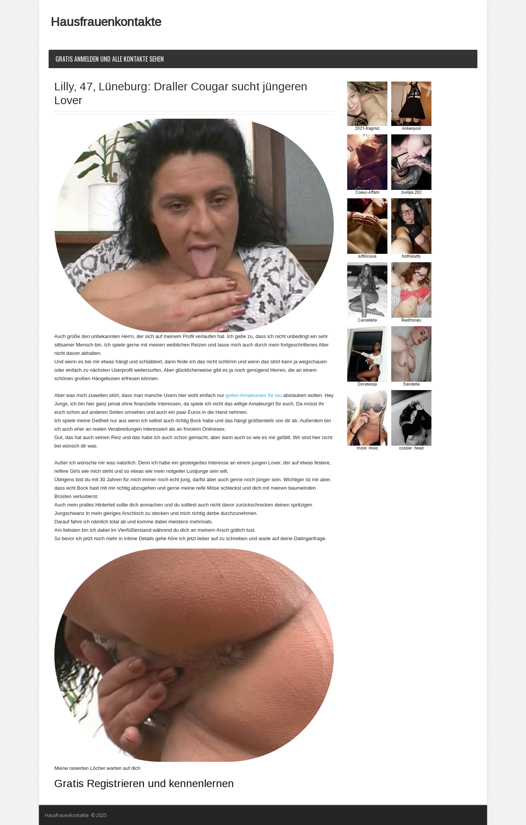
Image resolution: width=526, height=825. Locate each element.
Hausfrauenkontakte (106, 22)
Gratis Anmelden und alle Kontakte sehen (110, 59)
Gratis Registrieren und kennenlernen (144, 783)
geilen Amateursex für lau (253, 395)
